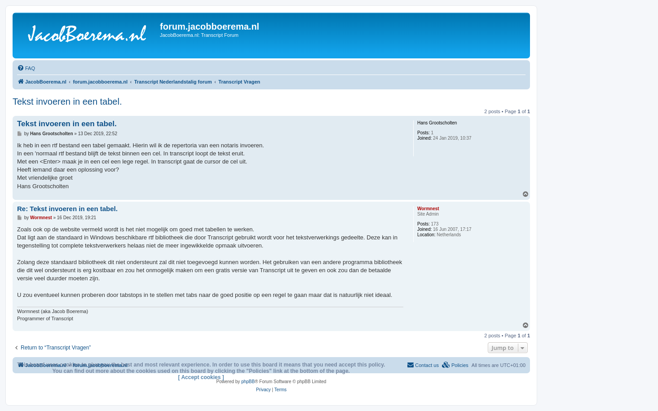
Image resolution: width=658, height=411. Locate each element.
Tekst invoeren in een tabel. (67, 101)
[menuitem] (26, 68)
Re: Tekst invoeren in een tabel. (67, 208)
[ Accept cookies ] (201, 377)
